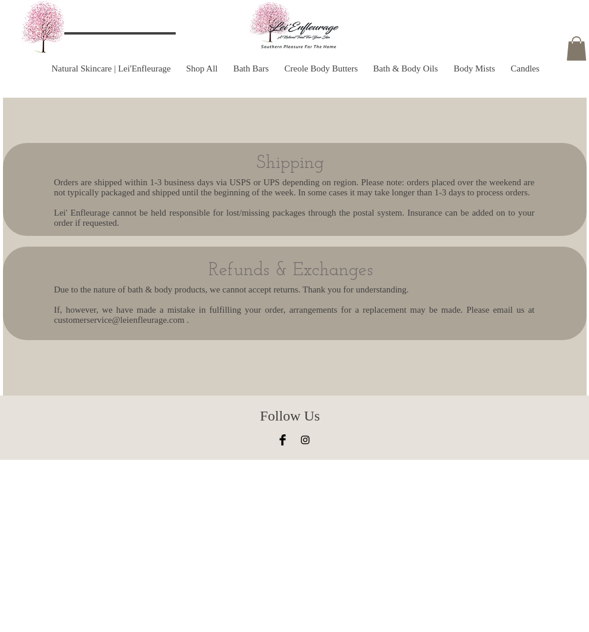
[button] (576, 48)
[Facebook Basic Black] (282, 440)
